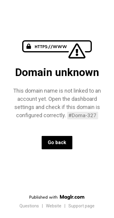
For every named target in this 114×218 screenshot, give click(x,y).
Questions (29, 205)
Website (53, 205)
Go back (57, 142)
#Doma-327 (82, 115)
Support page (81, 205)
